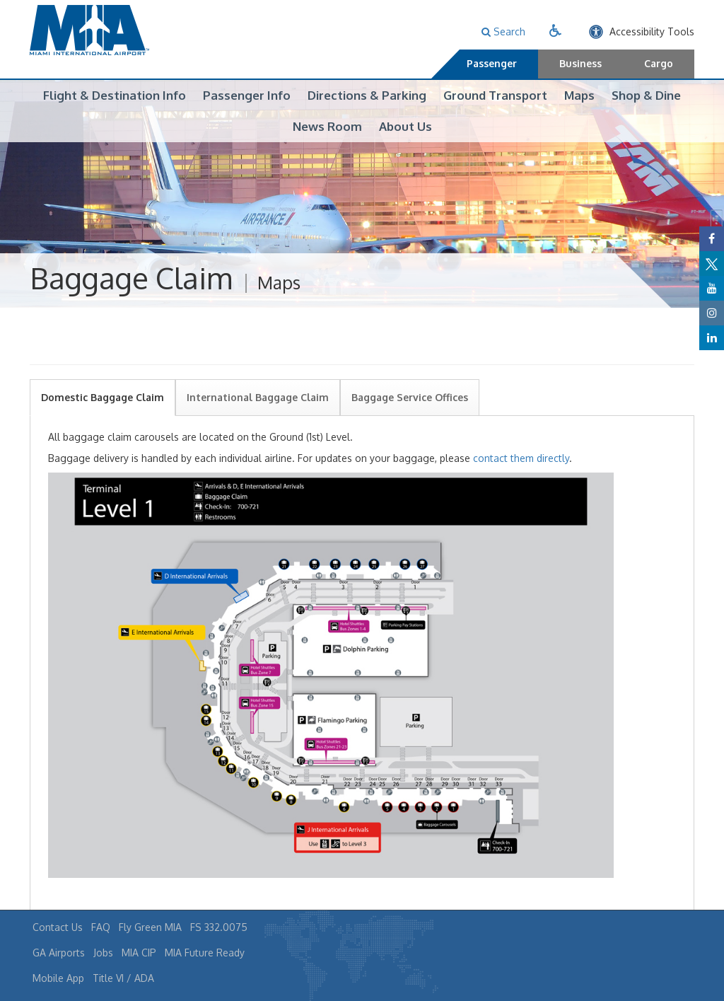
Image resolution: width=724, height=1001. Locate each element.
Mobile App (58, 978)
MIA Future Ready (205, 953)
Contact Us (58, 927)
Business (580, 63)
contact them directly (521, 474)
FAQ (100, 927)
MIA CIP (139, 953)
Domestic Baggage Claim (102, 413)
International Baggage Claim (258, 413)
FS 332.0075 (218, 927)
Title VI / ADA (123, 978)
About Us (405, 126)
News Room (327, 126)
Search (503, 31)
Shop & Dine (646, 95)
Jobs (103, 953)
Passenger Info (247, 95)
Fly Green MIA (150, 927)
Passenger (492, 63)
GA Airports (59, 953)
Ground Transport (495, 95)
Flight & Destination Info (114, 95)
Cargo (658, 63)
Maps (579, 95)
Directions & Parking (367, 95)
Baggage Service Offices (409, 413)
